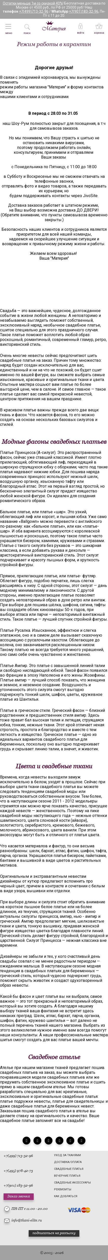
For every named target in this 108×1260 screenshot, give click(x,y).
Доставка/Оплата (68, 1162)
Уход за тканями (67, 1155)
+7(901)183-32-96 (83, 11)
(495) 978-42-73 (20, 1171)
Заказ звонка (18, 1196)
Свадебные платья (68, 1169)
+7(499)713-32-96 (33, 11)
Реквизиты (62, 1189)
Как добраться (65, 1196)
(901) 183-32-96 (20, 1185)
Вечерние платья (67, 1175)
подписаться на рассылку (54, 1233)
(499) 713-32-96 (20, 1156)
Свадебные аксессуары (72, 1182)
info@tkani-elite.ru (26, 1220)
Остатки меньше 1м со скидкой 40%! (33, 3)
